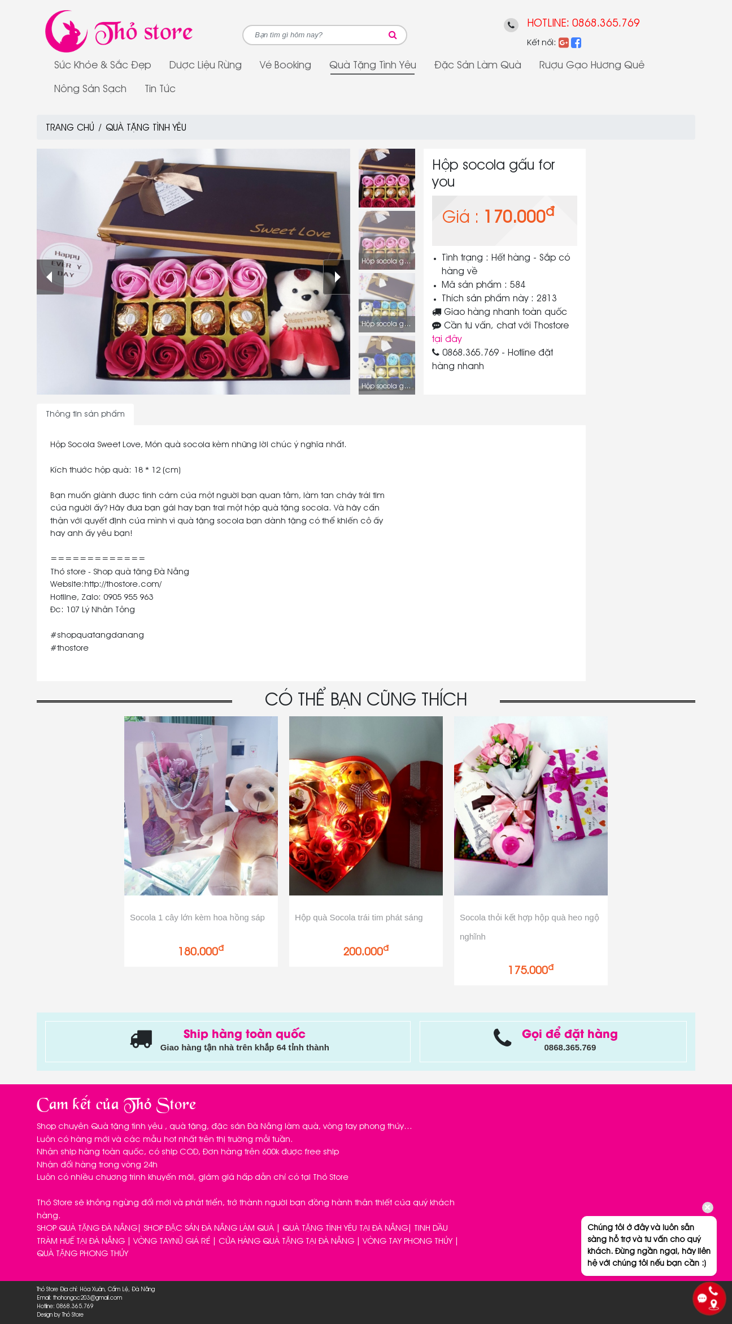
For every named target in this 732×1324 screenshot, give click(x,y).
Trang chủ (70, 128)
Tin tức (160, 89)
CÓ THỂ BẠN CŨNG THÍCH (366, 701)
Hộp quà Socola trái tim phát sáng (359, 917)
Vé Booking (285, 65)
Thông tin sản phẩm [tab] (85, 414)
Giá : (460, 218)
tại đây (446, 340)
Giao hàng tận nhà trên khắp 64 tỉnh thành (244, 1047)
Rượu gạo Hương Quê (591, 65)
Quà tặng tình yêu (372, 65)
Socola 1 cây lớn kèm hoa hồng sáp (197, 917)
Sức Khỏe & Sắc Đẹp (102, 65)
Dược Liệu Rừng (205, 65)
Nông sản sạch (90, 89)
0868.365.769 (606, 23)
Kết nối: (541, 43)
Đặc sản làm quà (477, 65)
